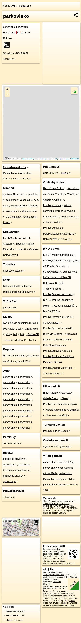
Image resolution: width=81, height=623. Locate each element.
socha (6, 443)
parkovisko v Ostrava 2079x (58, 462)
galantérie (11, 200)
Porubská (48, 404)
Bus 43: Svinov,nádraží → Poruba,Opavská (58, 323)
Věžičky (59, 194)
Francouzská (50, 216)
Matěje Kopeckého (56, 409)
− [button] (7, 94)
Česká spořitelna (19, 323)
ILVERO (7, 238)
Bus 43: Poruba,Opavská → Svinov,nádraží (61, 266)
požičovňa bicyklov (13, 459)
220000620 (64, 503)
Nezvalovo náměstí (13, 355)
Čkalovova (65, 392)
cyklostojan (9, 464)
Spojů (73, 404)
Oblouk (47, 199)
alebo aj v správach (14, 620)
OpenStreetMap (28, 159)
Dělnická (69, 233)
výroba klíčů (12, 211)
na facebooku (51, 550)
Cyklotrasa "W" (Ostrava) (56, 446)
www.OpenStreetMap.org (54, 574)
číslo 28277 (49, 173)
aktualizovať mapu (60, 501)
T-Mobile (32, 205)
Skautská (62, 404)
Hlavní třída (12, 32)
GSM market (13, 216)
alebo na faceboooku (15, 615)
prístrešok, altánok (13, 270)
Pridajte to (64, 603)
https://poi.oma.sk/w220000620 (67, 159)
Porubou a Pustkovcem (55, 431)
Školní (64, 398)
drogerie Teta (29, 211)
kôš (5, 323)
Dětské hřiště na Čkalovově (18, 292)
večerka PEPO (28, 200)
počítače (33, 194)
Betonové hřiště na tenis (16, 286)
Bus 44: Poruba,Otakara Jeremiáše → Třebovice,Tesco (59, 368)
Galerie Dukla (50, 398)
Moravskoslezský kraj (14, 167)
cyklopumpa (24, 410)
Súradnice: (9, 53)
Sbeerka (20, 243)
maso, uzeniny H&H (14, 205)
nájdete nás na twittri (15, 611)
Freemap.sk (44, 159)
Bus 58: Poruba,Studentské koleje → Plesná (58, 357)
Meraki (22, 249)
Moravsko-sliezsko (13, 173)
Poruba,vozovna (52, 205)
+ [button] (7, 89)
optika (6, 194)
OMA (13, 5)
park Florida (9, 307)
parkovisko (25, 5)
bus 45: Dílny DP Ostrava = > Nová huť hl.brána (60, 334)
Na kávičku (19, 194)
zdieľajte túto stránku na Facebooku (53, 552)
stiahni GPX (48, 508)
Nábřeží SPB (50, 239)
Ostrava (26, 178)
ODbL (66, 577)
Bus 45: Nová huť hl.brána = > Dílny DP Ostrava (60, 277)
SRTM (72, 600)
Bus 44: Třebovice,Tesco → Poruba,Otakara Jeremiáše (57, 289)
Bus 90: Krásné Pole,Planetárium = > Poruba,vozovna (57, 345)
